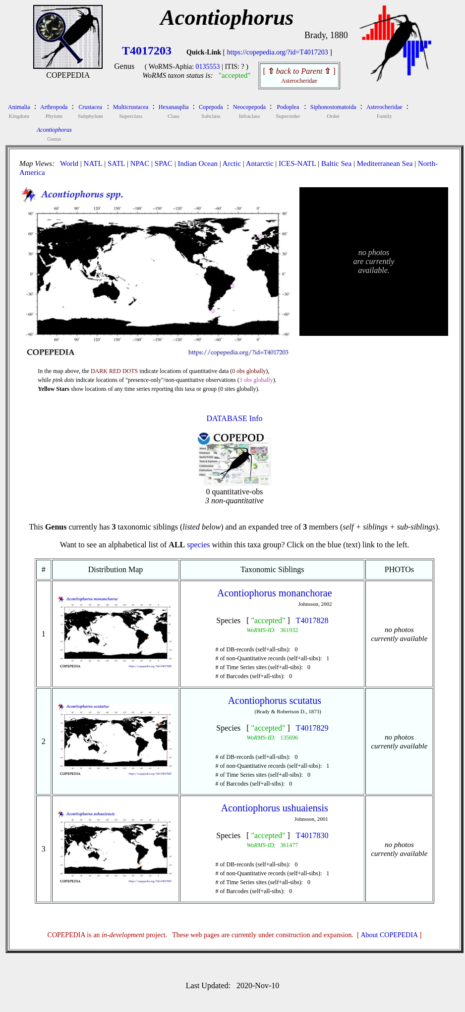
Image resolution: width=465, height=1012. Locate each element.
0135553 (208, 66)
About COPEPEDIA (389, 935)
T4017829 (312, 728)
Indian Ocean (198, 163)
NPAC (140, 163)
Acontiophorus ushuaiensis (274, 807)
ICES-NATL (297, 163)
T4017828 (312, 620)
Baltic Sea (336, 163)
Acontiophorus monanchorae (274, 592)
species (198, 544)
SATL (116, 163)
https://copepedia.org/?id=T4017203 (277, 52)
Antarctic (260, 163)
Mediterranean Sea (385, 163)
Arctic (232, 163)
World (69, 163)
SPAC (164, 163)
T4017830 (312, 835)
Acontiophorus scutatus (274, 700)
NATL (93, 163)
